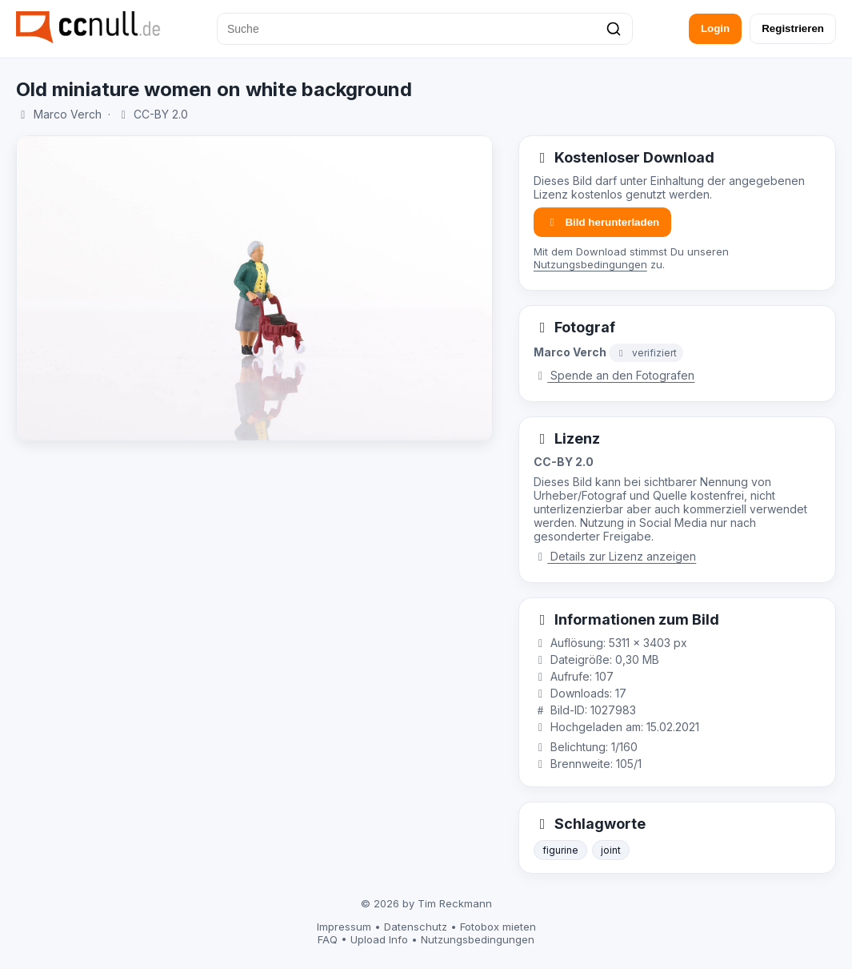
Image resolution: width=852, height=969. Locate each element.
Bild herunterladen (602, 222)
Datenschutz (415, 926)
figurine (560, 850)
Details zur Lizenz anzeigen (615, 556)
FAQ (328, 939)
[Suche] (425, 29)
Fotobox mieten (498, 926)
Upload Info (379, 939)
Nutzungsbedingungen (590, 264)
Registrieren (793, 28)
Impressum (344, 926)
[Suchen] (613, 29)
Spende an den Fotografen (614, 375)
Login (715, 28)
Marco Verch (68, 114)
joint (611, 850)
